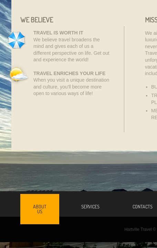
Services (90, 206)
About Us (39, 209)
